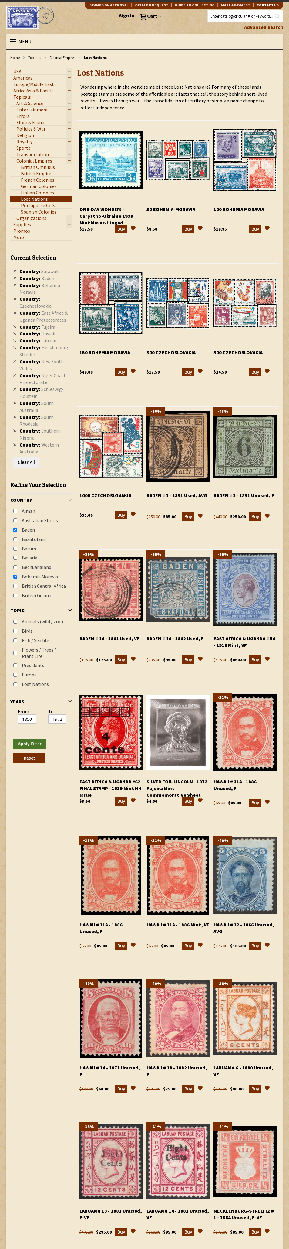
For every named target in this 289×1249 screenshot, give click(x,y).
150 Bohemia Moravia (104, 352)
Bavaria (29, 558)
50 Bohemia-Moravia (170, 209)
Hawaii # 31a (177, 925)
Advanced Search (263, 27)
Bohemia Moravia (40, 576)
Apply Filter (30, 744)
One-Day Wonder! (106, 216)
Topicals (34, 57)
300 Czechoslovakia (171, 352)
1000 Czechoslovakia (105, 495)
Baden (28, 530)
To (51, 711)
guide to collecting (195, 5)
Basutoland (34, 539)
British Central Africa (44, 586)
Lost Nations (35, 684)
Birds (27, 631)
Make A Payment (235, 5)
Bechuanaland (36, 567)
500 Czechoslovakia (238, 352)
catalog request (151, 5)
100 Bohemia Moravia (238, 209)
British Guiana (36, 595)
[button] (133, 229)
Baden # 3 (243, 495)
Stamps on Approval (109, 5)
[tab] (41, 506)
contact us (268, 5)
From (23, 711)
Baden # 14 (109, 638)
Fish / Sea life (35, 640)
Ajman (28, 511)
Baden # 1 (176, 495)
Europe (29, 675)
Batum (29, 549)
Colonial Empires (62, 57)
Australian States (40, 520)
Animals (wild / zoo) (42, 621)
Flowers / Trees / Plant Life (39, 653)
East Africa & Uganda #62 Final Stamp (110, 788)
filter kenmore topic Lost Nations (13, 65)
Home (15, 57)
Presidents (33, 665)
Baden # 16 (175, 638)
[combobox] (245, 16)
